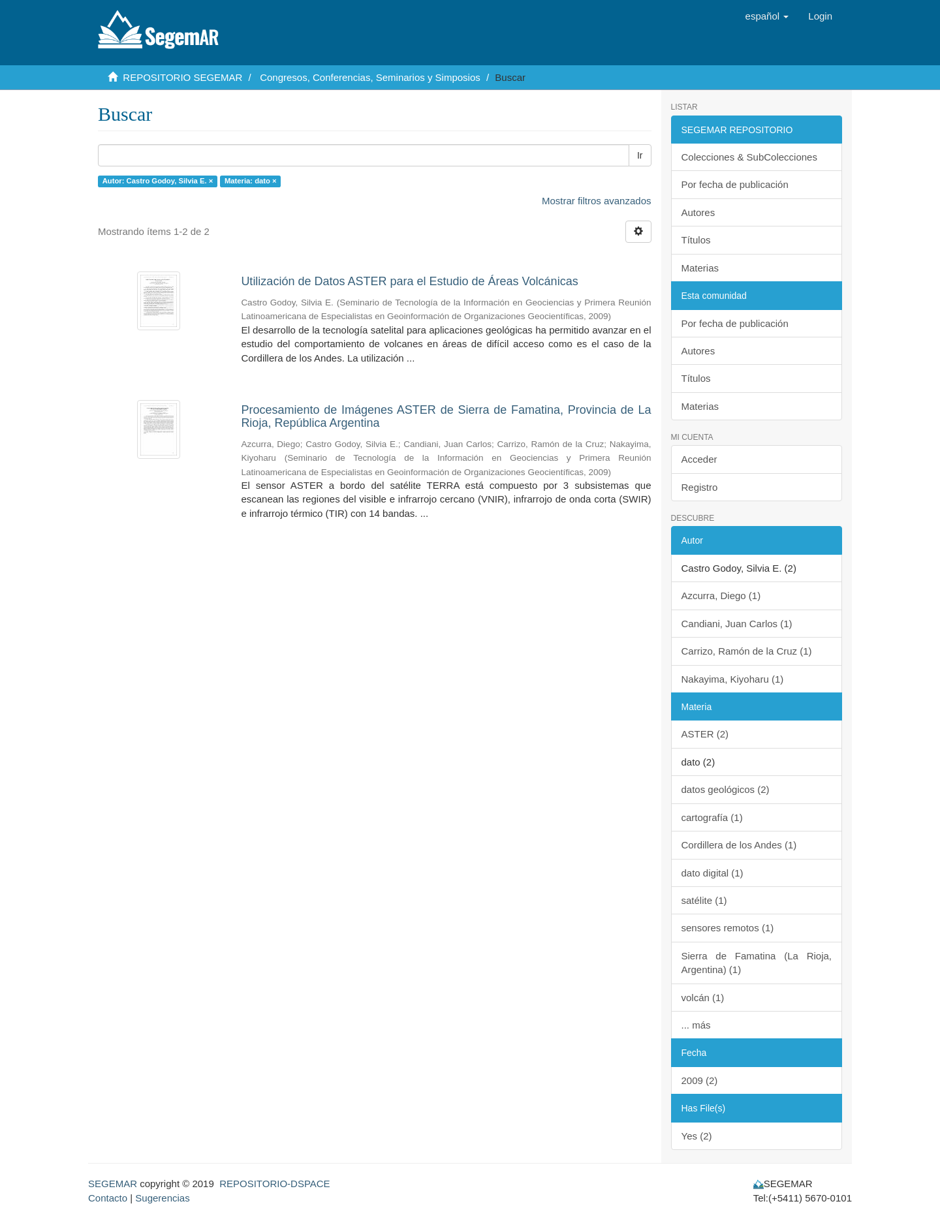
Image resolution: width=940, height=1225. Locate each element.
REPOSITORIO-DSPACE (274, 1183)
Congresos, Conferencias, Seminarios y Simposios (370, 77)
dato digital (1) (713, 872)
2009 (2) (700, 1080)
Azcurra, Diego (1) (721, 595)
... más (696, 1025)
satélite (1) (704, 900)
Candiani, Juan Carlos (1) (737, 623)
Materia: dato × (251, 181)
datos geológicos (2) (726, 789)
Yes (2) (697, 1135)
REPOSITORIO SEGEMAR (182, 77)
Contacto (107, 1197)
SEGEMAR (112, 1183)
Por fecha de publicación (735, 184)
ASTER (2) (705, 733)
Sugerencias (162, 1197)
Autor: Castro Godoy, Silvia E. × (157, 181)
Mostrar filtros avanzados (596, 200)
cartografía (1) (712, 817)
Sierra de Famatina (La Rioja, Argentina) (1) (757, 962)
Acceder (699, 459)
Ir (640, 155)
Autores (698, 212)
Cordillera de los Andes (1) (739, 844)
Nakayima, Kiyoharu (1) (733, 679)
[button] (767, 16)
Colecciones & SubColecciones (749, 157)
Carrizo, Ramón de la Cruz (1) (747, 651)
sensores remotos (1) (728, 927)
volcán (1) (703, 997)
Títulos (696, 239)
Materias (700, 267)
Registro (700, 487)
